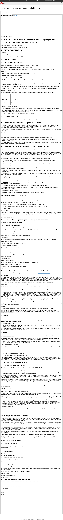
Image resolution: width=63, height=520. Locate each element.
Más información (49, 0)
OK (53, 0)
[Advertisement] (31, 26)
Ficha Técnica (6, 13)
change (15, 15)
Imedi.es (5, 3)
